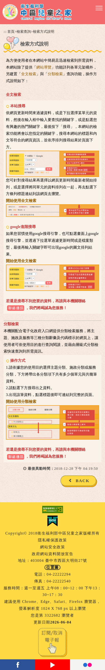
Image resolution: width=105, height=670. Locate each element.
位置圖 (52, 567)
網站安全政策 (52, 547)
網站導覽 (43, 67)
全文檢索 (28, 74)
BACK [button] (83, 480)
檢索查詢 (24, 31)
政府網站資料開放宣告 (52, 554)
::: (5, 31)
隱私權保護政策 (52, 540)
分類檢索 (55, 74)
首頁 (10, 31)
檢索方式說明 (43, 31)
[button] (99, 8)
